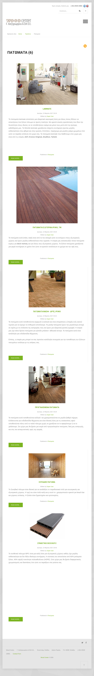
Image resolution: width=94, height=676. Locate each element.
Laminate (47, 109)
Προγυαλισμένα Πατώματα (47, 407)
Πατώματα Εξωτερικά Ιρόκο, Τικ (47, 227)
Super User (50, 116)
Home (20, 34)
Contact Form (17, 653)
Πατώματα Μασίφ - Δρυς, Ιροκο (47, 312)
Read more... (15, 158)
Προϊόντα (28, 34)
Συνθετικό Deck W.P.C (47, 543)
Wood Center (45, 657)
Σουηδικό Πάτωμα (47, 482)
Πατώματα (51, 154)
